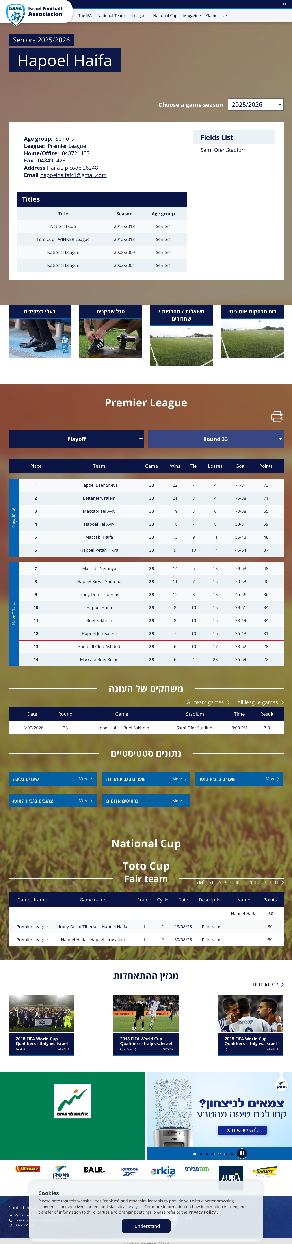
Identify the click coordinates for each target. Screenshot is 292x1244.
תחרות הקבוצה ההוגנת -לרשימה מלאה (237, 879)
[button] (242, 1151)
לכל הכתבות (265, 981)
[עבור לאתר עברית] (284, 4)
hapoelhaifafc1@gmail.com (73, 173)
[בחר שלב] (77, 436)
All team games (205, 699)
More (83, 776)
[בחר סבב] (216, 436)
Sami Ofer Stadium (223, 148)
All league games (257, 699)
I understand (146, 1226)
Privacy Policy (202, 1212)
